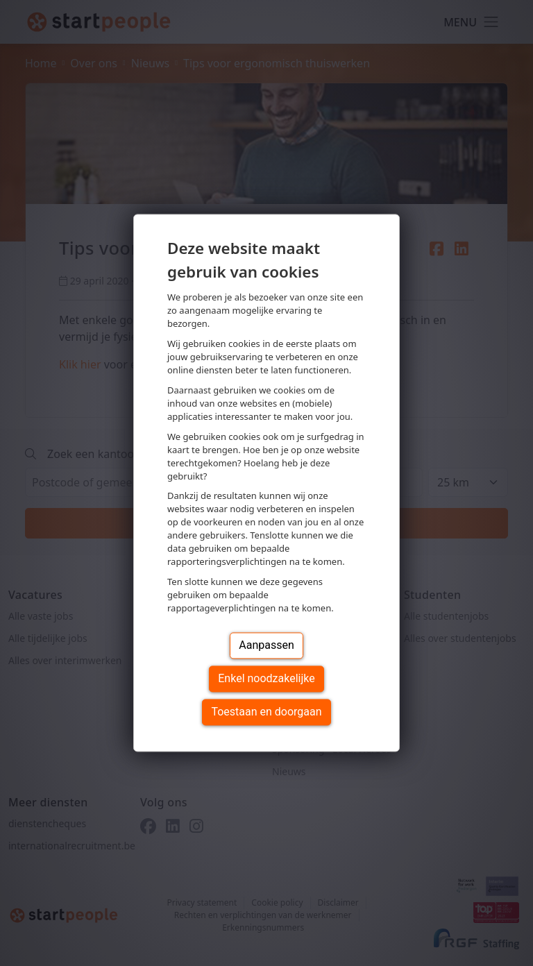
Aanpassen (266, 645)
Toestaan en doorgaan (266, 712)
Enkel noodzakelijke (266, 679)
